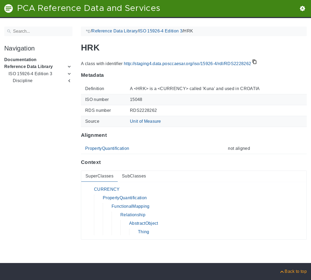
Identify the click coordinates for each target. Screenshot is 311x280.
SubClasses (134, 176)
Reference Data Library (28, 66)
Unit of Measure (145, 121)
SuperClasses (99, 176)
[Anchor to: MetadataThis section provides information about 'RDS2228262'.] (109, 75)
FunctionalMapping (131, 206)
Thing (143, 232)
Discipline (22, 80)
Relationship (132, 215)
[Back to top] (293, 271)
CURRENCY (107, 189)
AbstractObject (143, 223)
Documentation (20, 59)
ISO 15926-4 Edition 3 (30, 73)
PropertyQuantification (107, 148)
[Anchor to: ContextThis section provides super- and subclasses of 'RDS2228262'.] (106, 162)
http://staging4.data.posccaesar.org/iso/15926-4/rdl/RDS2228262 (187, 63)
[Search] (38, 31)
